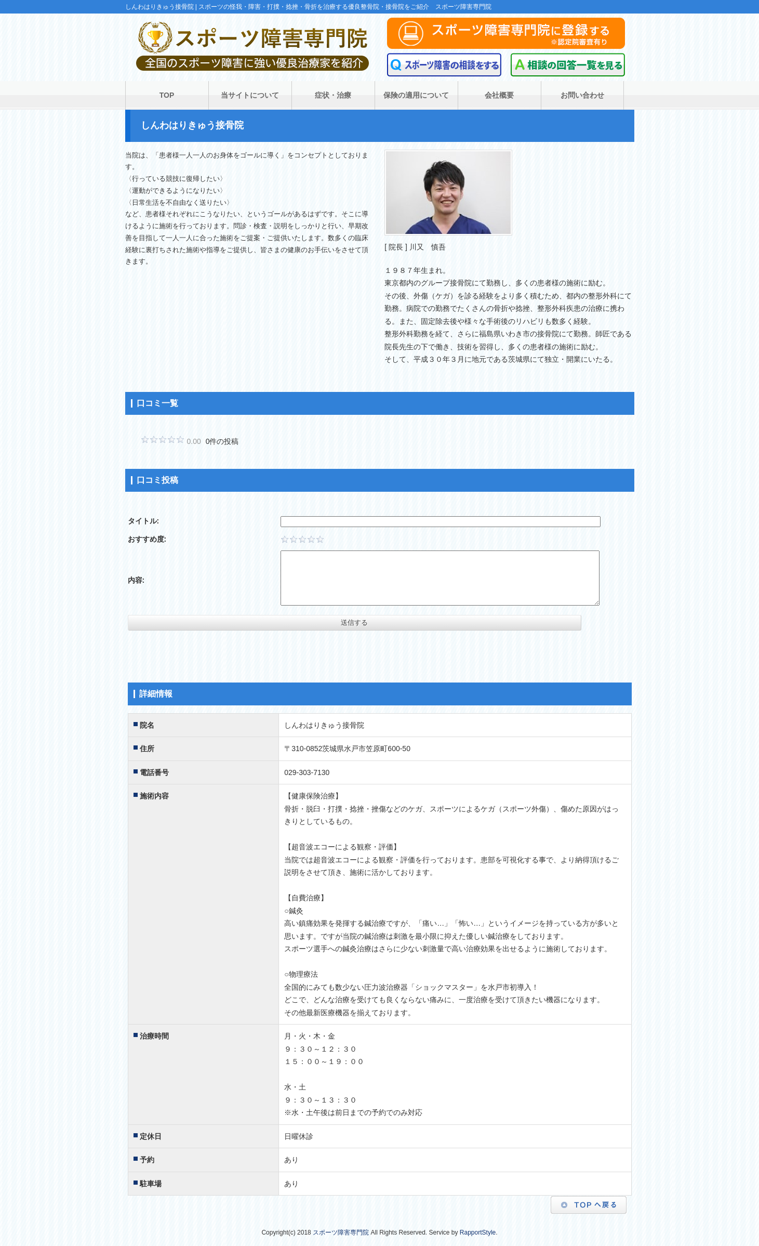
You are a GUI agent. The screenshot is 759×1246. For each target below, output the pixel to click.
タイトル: (143, 521)
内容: (136, 580)
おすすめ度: (147, 539)
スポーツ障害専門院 (341, 1232)
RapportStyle (478, 1232)
